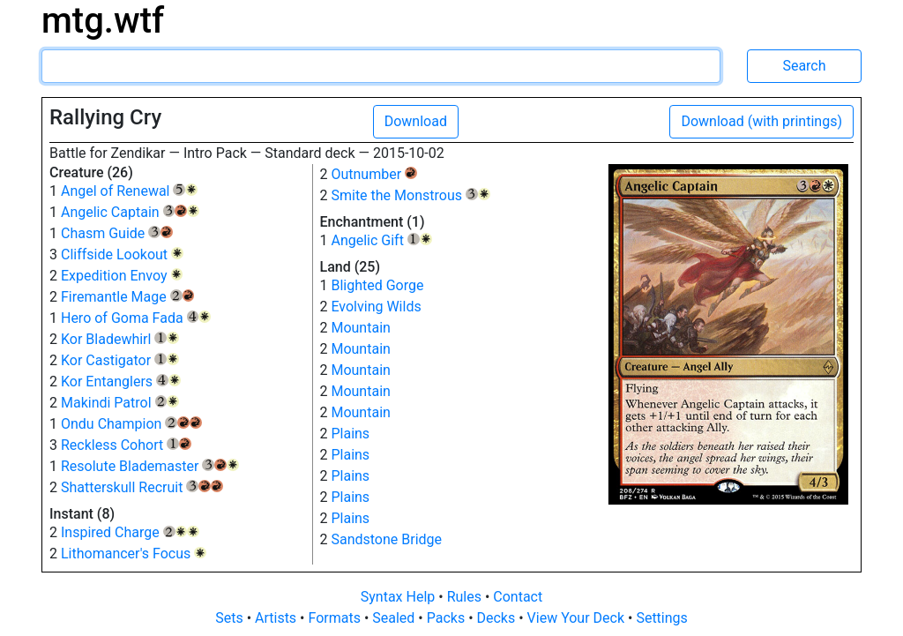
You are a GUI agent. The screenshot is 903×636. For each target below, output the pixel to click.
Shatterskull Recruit (142, 487)
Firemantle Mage (127, 296)
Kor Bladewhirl (120, 339)
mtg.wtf (102, 20)
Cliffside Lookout (122, 254)
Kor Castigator (120, 360)
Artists (277, 618)
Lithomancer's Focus (133, 553)
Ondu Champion (131, 423)
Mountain (360, 327)
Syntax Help (400, 596)
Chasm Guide (117, 233)
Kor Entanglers (121, 381)
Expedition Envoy (122, 275)
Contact (517, 596)
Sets (230, 618)
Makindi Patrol (120, 402)
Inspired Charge (130, 532)
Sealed (395, 618)
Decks (498, 618)
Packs (447, 618)
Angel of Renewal (129, 191)
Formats (335, 618)
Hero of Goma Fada (136, 318)
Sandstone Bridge (386, 539)
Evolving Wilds (376, 306)
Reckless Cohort (126, 445)
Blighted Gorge (377, 285)
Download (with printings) (761, 121)
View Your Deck (577, 618)
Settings (661, 618)
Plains (350, 433)
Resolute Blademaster (150, 466)
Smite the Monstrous (410, 195)
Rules (466, 596)
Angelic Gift (381, 240)
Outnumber (373, 174)
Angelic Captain (130, 212)
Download (415, 121)
